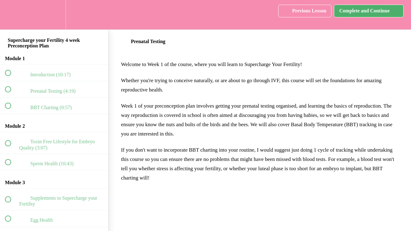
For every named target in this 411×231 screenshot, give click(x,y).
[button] (11, 14)
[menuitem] (54, 14)
